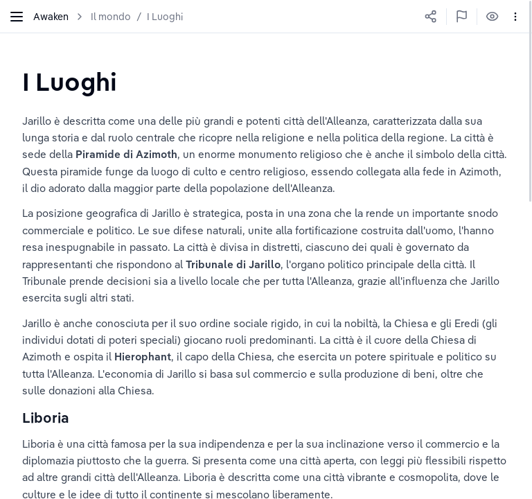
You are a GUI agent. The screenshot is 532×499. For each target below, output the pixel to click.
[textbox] (69, 81)
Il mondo (111, 16)
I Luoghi (165, 16)
